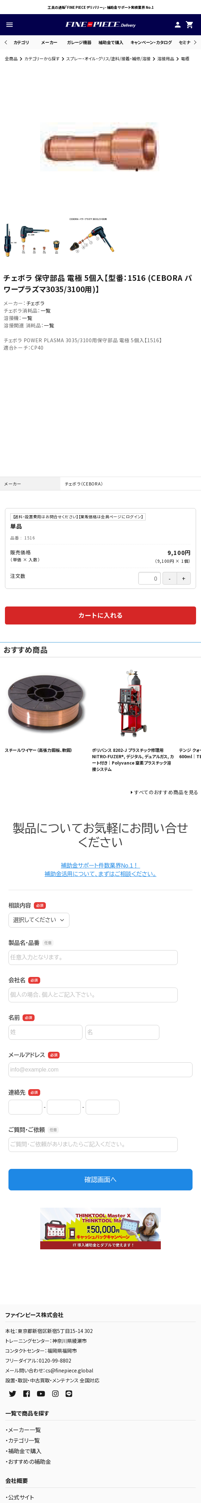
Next (194, 42)
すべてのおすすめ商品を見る (166, 792)
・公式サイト (19, 1497)
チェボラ (35, 303)
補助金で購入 (110, 42)
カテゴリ (21, 42)
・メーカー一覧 (23, 1429)
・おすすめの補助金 (28, 1461)
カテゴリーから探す (42, 58)
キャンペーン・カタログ (151, 42)
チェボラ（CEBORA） (84, 484)
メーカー (49, 42)
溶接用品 (165, 58)
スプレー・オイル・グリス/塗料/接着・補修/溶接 (108, 58)
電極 (185, 58)
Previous (6, 42)
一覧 (46, 310)
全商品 (11, 58)
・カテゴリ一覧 (22, 1440)
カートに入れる (100, 615)
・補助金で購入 (23, 1451)
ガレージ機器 (79, 42)
